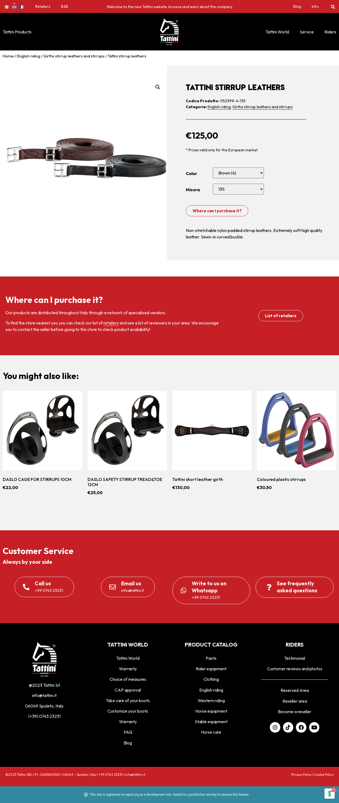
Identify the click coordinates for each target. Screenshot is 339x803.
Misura (193, 189)
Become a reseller (294, 711)
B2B (64, 6)
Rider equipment (211, 668)
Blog (297, 6)
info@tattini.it (44, 695)
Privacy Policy (301, 775)
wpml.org (132, 795)
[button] (333, 6)
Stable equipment (211, 721)
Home (8, 56)
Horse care (211, 732)
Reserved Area (295, 690)
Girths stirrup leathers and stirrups (73, 56)
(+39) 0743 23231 (44, 716)
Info (315, 6)
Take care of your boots (128, 700)
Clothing (211, 679)
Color (191, 173)
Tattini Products (17, 32)
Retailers (42, 6)
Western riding (211, 700)
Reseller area (294, 701)
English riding (28, 56)
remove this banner (235, 795)
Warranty (128, 668)
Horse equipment (211, 711)
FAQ (128, 732)
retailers (111, 323)
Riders (330, 32)
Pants (211, 658)
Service (307, 32)
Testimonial (294, 658)
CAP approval (128, 690)
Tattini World (277, 32)
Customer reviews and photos (294, 668)
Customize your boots (127, 711)
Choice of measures (128, 679)
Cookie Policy (324, 775)
